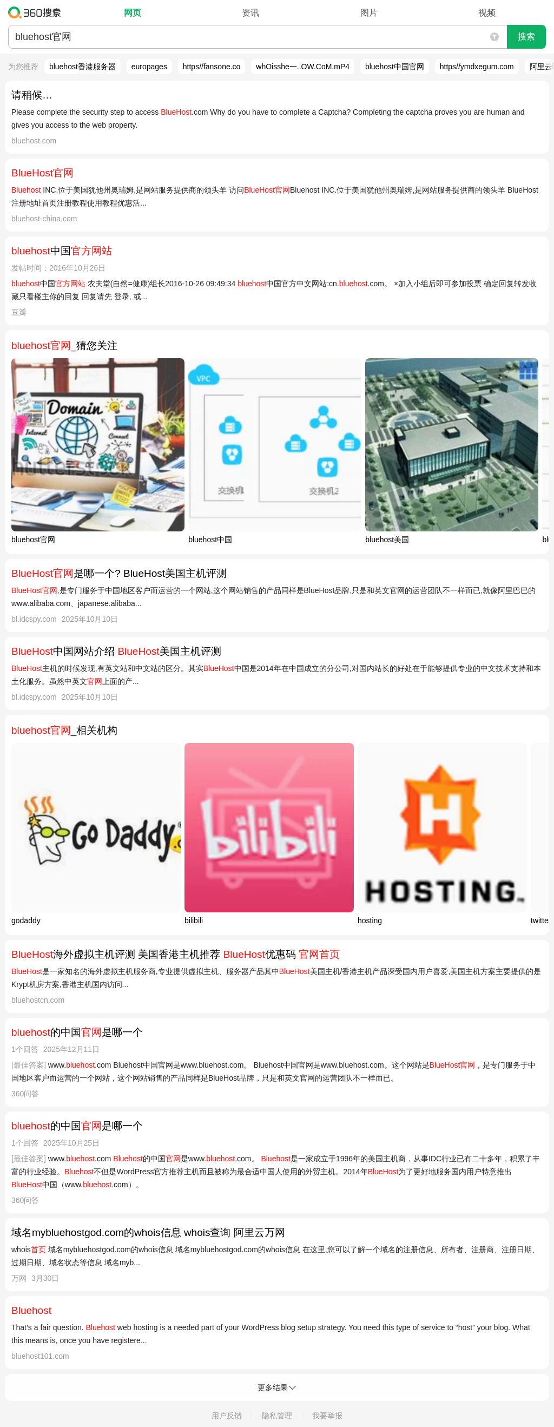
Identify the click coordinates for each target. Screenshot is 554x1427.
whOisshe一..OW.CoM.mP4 (302, 66)
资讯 (250, 12)
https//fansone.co (212, 66)
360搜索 (37, 12)
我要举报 (327, 1415)
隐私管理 (277, 1415)
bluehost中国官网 (394, 66)
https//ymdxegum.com (477, 66)
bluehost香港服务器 (82, 66)
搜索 (526, 36)
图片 (369, 12)
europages (149, 66)
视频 (487, 12)
